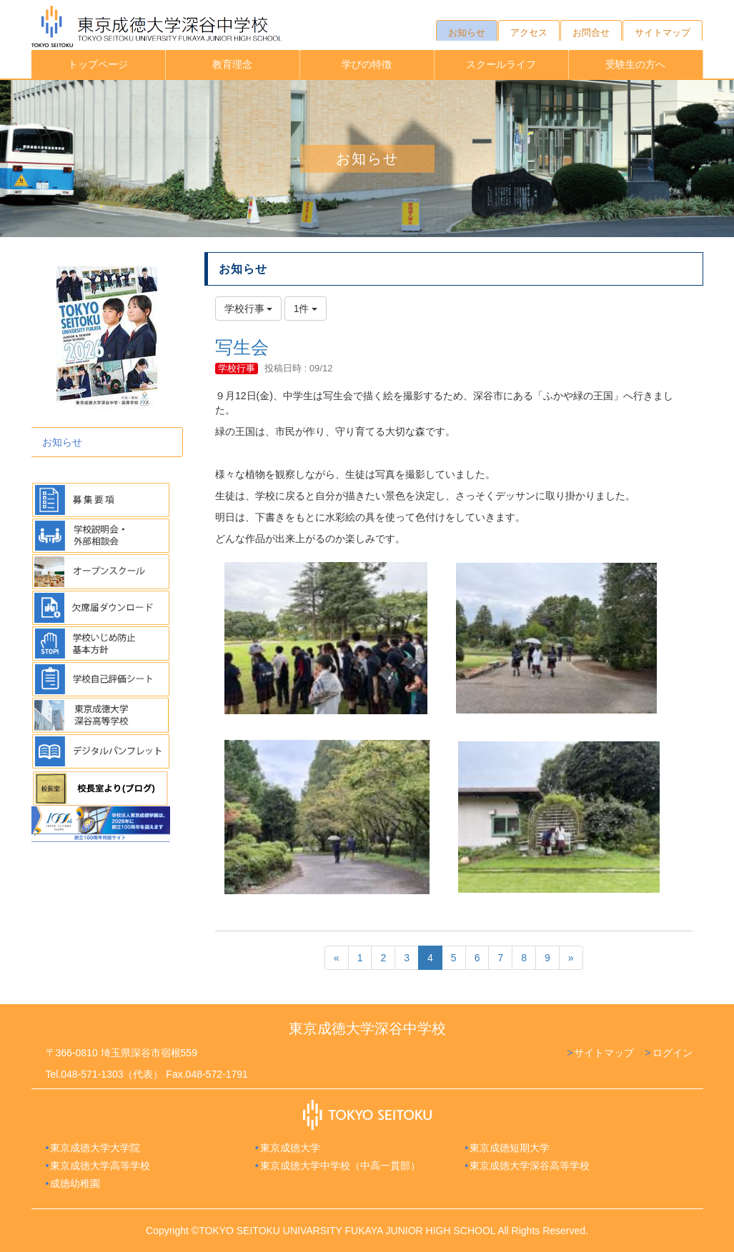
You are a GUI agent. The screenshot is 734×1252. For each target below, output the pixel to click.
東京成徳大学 (290, 1147)
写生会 (242, 347)
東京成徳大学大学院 (95, 1147)
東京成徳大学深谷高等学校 (530, 1165)
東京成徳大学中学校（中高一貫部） (340, 1165)
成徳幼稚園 (75, 1183)
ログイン (673, 1052)
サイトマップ (604, 1052)
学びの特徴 (367, 64)
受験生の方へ (635, 64)
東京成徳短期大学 (510, 1147)
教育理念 (232, 64)
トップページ (98, 64)
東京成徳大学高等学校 (100, 1165)
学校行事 (236, 368)
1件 (306, 308)
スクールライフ (501, 64)
